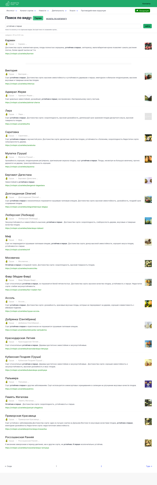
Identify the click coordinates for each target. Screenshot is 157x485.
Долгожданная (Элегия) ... (29, 197)
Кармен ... (22, 44)
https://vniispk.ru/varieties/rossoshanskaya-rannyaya (27, 448)
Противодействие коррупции (93, 10)
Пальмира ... (23, 382)
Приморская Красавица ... (29, 419)
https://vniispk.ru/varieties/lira (17, 124)
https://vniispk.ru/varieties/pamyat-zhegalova (24, 408)
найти (147, 26)
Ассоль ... (22, 301)
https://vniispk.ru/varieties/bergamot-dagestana (25, 185)
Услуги (72, 10)
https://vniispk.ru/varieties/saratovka (20, 145)
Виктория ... (23, 74)
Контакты (146, 4)
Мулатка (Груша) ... (26, 157)
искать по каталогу (56, 18)
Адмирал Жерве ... (26, 95)
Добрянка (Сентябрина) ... (29, 323)
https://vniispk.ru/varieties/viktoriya (19, 84)
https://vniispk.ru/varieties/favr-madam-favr (23, 290)
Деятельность (58, 10)
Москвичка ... (24, 261)
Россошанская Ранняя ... (28, 441)
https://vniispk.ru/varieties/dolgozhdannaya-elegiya (26, 207)
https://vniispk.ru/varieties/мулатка (19, 167)
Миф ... (21, 240)
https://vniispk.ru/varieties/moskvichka (21, 268)
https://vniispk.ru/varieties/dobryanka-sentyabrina (26, 330)
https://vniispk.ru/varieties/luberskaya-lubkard (24, 228)
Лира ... (21, 114)
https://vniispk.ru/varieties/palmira (19, 389)
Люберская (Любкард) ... (29, 219)
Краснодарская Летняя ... (29, 342)
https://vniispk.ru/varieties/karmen (19, 53)
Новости (42, 10)
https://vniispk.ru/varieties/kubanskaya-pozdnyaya (26, 370)
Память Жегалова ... (27, 401)
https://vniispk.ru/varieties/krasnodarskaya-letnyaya (26, 349)
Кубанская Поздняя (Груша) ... (31, 360)
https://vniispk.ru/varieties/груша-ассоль (22, 311)
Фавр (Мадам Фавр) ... (28, 280)
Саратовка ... (23, 136)
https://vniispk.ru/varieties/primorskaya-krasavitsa (26, 429)
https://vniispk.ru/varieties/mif (17, 250)
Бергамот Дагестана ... (28, 178)
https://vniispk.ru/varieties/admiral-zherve (22, 102)
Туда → (149, 466)
